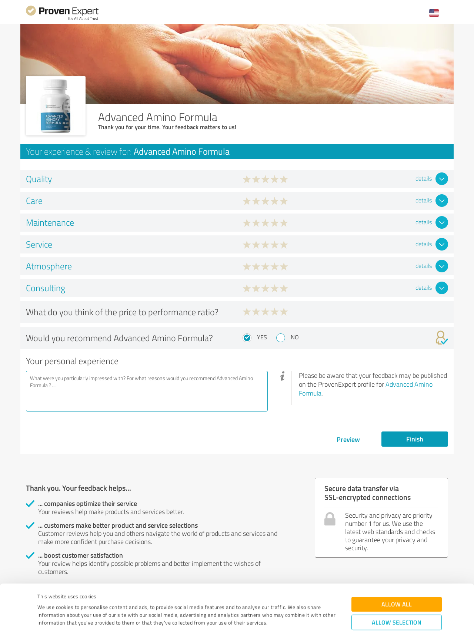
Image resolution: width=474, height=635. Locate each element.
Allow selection (396, 584)
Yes (262, 337)
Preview (348, 439)
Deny (397, 607)
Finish (414, 439)
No (295, 337)
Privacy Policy (75, 600)
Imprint (46, 600)
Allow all (396, 566)
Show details (283, 621)
